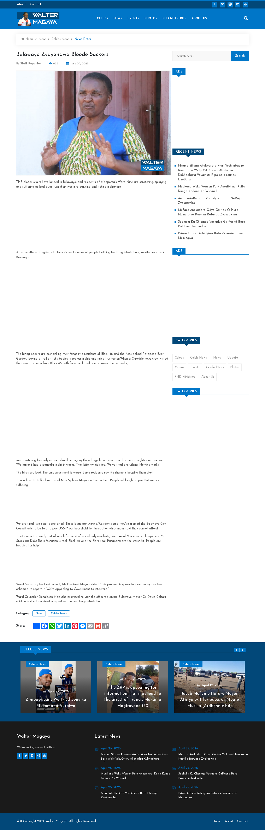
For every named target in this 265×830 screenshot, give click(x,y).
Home (27, 39)
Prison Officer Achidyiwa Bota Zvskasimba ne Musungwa (211, 236)
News (117, 18)
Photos (151, 18)
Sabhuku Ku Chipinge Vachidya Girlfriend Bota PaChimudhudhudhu (211, 225)
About (21, 4)
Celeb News (198, 358)
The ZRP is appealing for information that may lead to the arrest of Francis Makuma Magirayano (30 (132, 696)
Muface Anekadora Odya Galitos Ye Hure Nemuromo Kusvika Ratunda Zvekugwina (208, 213)
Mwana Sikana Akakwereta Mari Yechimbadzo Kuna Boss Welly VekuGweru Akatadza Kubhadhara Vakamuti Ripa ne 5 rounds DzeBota (211, 172)
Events (133, 18)
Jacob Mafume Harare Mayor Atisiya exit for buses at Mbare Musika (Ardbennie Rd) (209, 699)
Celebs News (60, 39)
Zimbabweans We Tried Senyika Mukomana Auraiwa (56, 703)
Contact (35, 4)
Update (232, 358)
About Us (199, 18)
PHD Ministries (174, 18)
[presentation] (236, 650)
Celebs (102, 18)
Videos (179, 368)
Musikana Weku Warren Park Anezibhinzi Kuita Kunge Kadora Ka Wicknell (212, 189)
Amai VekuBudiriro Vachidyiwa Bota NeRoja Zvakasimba (210, 201)
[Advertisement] (93, 218)
